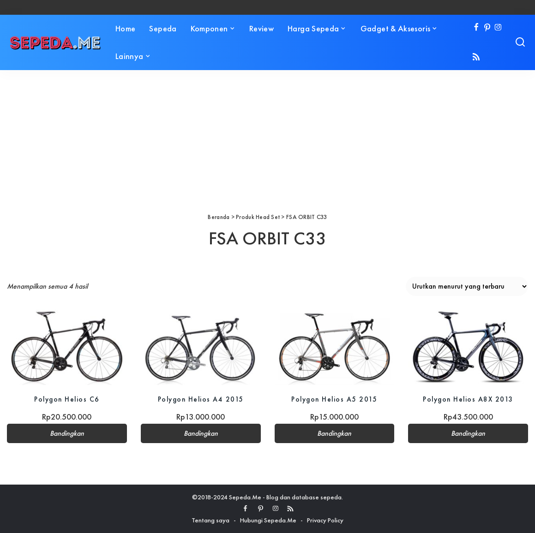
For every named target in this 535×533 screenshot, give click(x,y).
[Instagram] (498, 28)
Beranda (218, 217)
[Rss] (476, 57)
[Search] (520, 42)
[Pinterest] (487, 28)
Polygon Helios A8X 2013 (468, 399)
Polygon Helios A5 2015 (334, 399)
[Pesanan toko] (467, 286)
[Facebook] (476, 28)
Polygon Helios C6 (67, 399)
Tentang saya (210, 520)
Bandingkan (67, 433)
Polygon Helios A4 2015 (201, 399)
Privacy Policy (325, 520)
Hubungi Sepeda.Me (268, 520)
